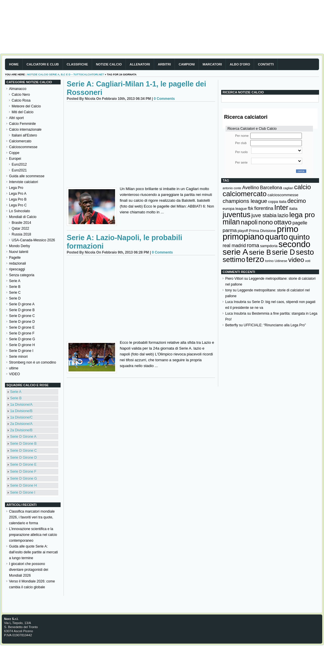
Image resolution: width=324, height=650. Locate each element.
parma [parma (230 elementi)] (230, 230)
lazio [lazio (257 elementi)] (282, 215)
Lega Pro (16, 188)
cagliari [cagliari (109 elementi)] (288, 188)
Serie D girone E (22, 327)
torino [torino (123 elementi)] (269, 261)
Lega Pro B (18, 199)
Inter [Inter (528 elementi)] (281, 207)
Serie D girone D (22, 322)
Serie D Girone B (23, 444)
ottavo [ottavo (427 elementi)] (283, 222)
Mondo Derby (19, 246)
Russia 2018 (21, 234)
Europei (15, 159)
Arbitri (164, 64)
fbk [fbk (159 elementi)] (250, 208)
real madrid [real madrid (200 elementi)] (234, 245)
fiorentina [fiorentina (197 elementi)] (263, 208)
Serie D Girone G (23, 479)
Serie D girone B (22, 310)
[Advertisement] (141, 145)
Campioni (187, 64)
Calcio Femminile (22, 124)
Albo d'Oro (240, 64)
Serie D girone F (21, 333)
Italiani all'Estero (24, 135)
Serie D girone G (22, 339)
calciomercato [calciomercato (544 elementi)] (245, 194)
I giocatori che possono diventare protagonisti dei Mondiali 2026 (28, 570)
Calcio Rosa (21, 100)
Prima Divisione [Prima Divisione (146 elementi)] (262, 231)
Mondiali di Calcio (22, 217)
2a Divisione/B (21, 430)
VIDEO (14, 374)
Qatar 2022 (20, 228)
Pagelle (15, 258)
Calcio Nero (21, 95)
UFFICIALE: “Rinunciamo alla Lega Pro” (275, 325)
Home (14, 64)
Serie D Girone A (23, 437)
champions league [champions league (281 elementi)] (245, 201)
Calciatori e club (43, 64)
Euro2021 (19, 170)
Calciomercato (20, 141)
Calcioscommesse (23, 147)
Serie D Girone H (23, 485)
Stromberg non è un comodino (32, 362)
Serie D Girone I (22, 492)
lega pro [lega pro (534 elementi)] (302, 215)
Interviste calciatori (23, 182)
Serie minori (18, 357)
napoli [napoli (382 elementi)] (249, 222)
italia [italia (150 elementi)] (293, 208)
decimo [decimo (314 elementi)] (296, 201)
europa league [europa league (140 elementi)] (235, 208)
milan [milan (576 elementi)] (231, 222)
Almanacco (17, 89)
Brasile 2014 (21, 223)
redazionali (17, 263)
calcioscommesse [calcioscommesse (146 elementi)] (282, 195)
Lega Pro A (17, 194)
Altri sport (16, 118)
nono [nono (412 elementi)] (265, 222)
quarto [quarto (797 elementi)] (276, 236)
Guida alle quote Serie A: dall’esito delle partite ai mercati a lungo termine (33, 552)
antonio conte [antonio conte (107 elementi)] (232, 188)
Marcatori (212, 64)
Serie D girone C (22, 316)
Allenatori (140, 64)
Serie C (15, 293)
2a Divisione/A (21, 424)
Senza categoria (21, 275)
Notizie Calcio (109, 64)
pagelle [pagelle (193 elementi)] (300, 222)
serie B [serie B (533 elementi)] (260, 252)
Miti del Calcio (23, 112)
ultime (13, 368)
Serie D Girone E (23, 465)
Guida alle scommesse (26, 176)
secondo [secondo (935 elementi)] (294, 244)
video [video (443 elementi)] (296, 259)
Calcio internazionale (25, 129)
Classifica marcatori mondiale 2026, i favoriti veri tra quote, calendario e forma (32, 517)
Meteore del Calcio (26, 106)
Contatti (266, 64)
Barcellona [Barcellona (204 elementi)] (271, 187)
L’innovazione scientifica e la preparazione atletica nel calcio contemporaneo (33, 535)
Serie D (15, 298)
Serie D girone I (21, 351)
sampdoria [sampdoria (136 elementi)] (269, 246)
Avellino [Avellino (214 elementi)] (250, 187)
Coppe (14, 153)
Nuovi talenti (18, 252)
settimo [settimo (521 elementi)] (234, 259)
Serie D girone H (22, 345)
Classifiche (77, 64)
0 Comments (164, 99)
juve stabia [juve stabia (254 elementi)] (264, 215)
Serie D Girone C (23, 451)
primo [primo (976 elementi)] (287, 229)
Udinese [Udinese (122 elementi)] (281, 261)
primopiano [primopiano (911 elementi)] (243, 236)
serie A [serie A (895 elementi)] (235, 251)
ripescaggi (17, 269)
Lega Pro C (18, 205)
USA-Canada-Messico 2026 (33, 240)
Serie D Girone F (23, 472)
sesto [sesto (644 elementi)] (305, 252)
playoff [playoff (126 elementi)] (243, 231)
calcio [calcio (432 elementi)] (302, 187)
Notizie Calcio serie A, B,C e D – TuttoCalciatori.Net (65, 74)
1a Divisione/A (21, 405)
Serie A (14, 281)
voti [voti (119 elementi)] (307, 261)
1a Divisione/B (21, 411)
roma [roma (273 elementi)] (253, 245)
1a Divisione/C (21, 417)
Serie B (14, 287)
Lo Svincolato (19, 211)
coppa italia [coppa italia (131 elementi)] (277, 202)
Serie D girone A (21, 304)
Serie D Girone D (23, 458)
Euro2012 (19, 164)
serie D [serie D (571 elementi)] (283, 252)
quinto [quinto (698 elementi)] (299, 237)
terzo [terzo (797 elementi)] (255, 259)
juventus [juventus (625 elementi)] (236, 214)
